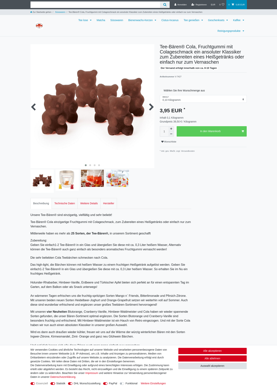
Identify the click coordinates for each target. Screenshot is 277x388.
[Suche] (164, 4)
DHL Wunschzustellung (87, 383)
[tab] (41, 203)
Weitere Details (89, 203)
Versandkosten (187, 151)
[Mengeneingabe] (164, 131)
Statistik (60, 383)
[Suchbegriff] (95, 4)
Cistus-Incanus (170, 20)
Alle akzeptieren (212, 350)
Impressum (91, 373)
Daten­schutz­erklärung (62, 376)
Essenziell (42, 383)
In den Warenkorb (222, 131)
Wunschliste (168, 141)
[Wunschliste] (221, 4)
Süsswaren (60, 12)
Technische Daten (64, 203)
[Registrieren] (199, 4)
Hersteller (108, 203)
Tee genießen (192, 20)
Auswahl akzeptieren (212, 365)
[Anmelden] (180, 4)
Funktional (131, 383)
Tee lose (83, 20)
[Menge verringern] (171, 134)
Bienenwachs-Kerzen (140, 20)
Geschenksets (216, 20)
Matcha (101, 20)
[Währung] (213, 4)
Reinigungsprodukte (229, 30)
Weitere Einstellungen (153, 383)
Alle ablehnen (212, 358)
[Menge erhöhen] (171, 128)
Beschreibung (41, 203)
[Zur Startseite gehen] (40, 12)
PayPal (113, 383)
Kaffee (237, 20)
